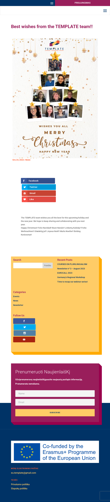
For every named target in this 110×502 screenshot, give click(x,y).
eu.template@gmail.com (23, 449)
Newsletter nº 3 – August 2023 (71, 257)
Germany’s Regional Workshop (71, 266)
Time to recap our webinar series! (72, 270)
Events (16, 285)
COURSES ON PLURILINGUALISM (72, 253)
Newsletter (18, 294)
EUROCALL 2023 (64, 262)
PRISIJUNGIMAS (83, 3)
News (27, 165)
